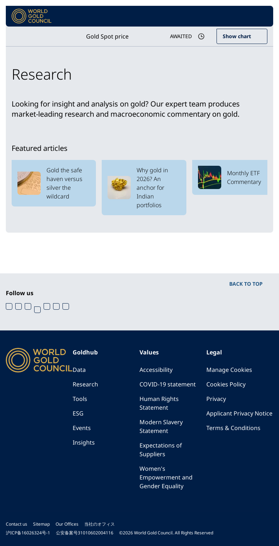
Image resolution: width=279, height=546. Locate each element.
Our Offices (67, 524)
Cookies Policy (226, 384)
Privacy (216, 399)
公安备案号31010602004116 (84, 533)
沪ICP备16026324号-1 (28, 533)
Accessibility (156, 370)
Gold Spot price (107, 36)
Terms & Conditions (233, 428)
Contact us (16, 524)
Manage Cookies (229, 370)
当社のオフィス (99, 524)
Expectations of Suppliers (161, 449)
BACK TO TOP (246, 283)
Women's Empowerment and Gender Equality (166, 477)
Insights (84, 442)
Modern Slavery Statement (161, 426)
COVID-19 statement (168, 384)
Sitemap (41, 524)
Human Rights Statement (159, 403)
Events (82, 428)
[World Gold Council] (32, 16)
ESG (78, 413)
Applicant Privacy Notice (239, 413)
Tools (80, 399)
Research (85, 384)
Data (79, 370)
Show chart (237, 36)
